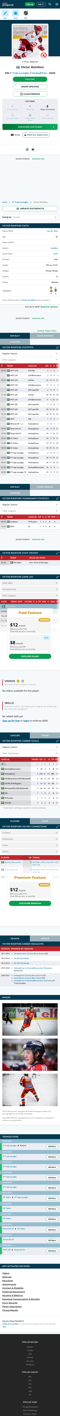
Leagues (15, 735)
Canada (30, 1350)
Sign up (29, 4)
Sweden (54, 248)
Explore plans (30, 656)
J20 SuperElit (33, 390)
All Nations (30, 1364)
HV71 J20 (14, 390)
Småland (13, 521)
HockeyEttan (39, 73)
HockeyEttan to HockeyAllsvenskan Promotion (33, 968)
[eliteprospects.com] (7, 4)
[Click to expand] (57, 553)
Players (15, 821)
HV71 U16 (14, 370)
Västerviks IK (15, 428)
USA (30, 1354)
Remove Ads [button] (38, 159)
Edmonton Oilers (30, 1414)
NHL (30, 1377)
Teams (45, 735)
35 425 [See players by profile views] (15, 135)
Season (15, 938)
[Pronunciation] (12, 107)
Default (15, 336)
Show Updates (30, 86)
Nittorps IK (14, 424)
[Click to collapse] (57, 347)
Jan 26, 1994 (52, 231)
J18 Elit (31, 380)
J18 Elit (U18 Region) (12, 783)
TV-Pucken (32, 521)
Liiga (30, 1391)
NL (30, 1394)
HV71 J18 (14, 375)
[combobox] (13, 217)
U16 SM (31, 370)
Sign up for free (11, 720)
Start (4, 202)
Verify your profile (10, 1324)
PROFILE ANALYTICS (36, 135)
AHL (30, 1387)
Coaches (15, 342)
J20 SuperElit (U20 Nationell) (16, 788)
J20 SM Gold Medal (21, 958)
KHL (30, 1380)
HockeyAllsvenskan (36, 467)
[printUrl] (33, 149)
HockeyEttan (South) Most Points (27, 978)
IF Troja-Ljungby (19, 73)
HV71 (55, 254)
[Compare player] (12, 117)
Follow (30, 79)
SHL (30, 419)
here (4, 1327)
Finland (30, 1357)
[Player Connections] (47, 107)
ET (29, 526)
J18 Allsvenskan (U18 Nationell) (17, 778)
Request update (49, 306)
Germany (30, 1361)
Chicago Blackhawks (30, 1407)
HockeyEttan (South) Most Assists (28, 975)
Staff (45, 821)
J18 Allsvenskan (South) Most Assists (29, 953)
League (45, 938)
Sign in (41, 4)
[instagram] (27, 149)
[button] (30, 79)
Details (52, 1146)
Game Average (45, 336)
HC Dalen (14, 438)
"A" (25, 472)
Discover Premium (30, 903)
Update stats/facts (30, 208)
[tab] (15, 336)
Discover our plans (36, 127)
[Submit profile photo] (30, 117)
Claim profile (30, 94)
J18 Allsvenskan (34, 375)
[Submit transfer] (47, 117)
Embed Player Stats (47, 330)
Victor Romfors (29, 300)
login (26, 720)
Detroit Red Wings (30, 1410)
